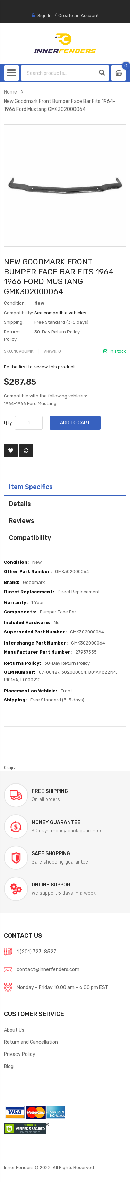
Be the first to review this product (39, 366)
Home (10, 92)
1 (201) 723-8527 (36, 951)
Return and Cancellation (31, 1042)
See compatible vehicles (60, 312)
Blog (9, 1066)
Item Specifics (31, 486)
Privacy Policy (19, 1054)
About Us (14, 1030)
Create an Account (78, 15)
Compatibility (30, 537)
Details (20, 503)
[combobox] (58, 73)
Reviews (21, 520)
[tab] (65, 487)
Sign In (44, 15)
